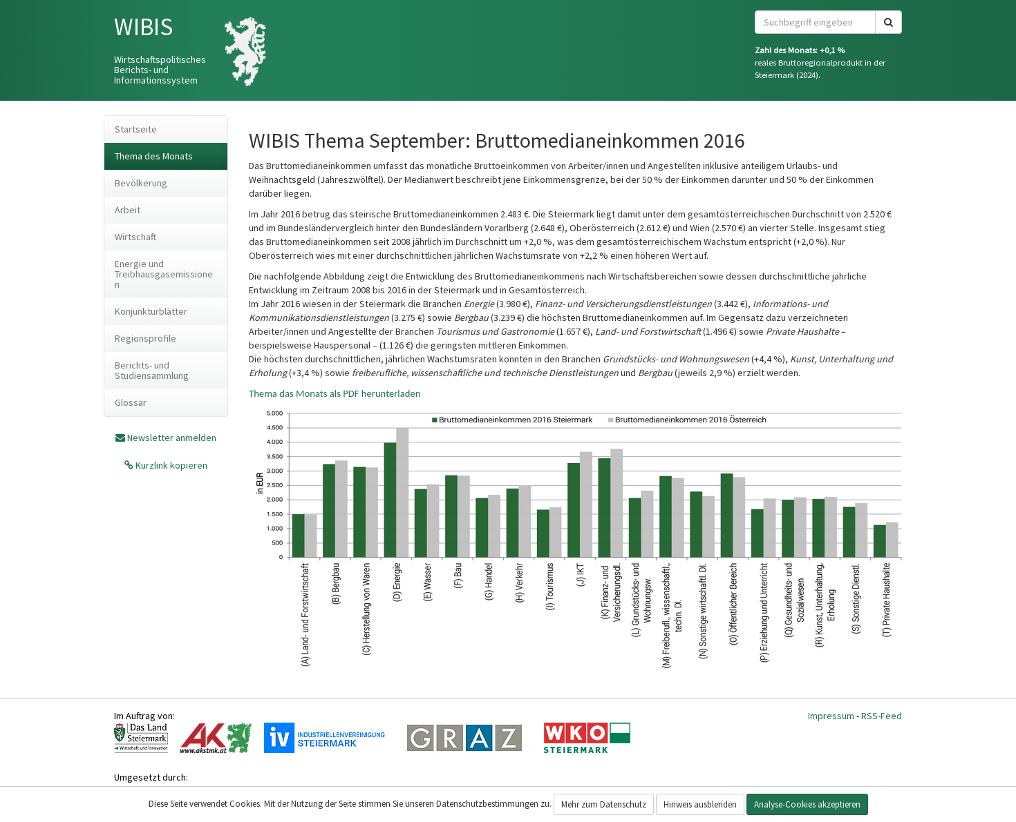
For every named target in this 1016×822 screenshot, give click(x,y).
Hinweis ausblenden (700, 804)
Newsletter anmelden (171, 437)
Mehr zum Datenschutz (603, 804)
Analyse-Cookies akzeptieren (807, 804)
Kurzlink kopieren (170, 465)
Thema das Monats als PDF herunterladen (334, 393)
